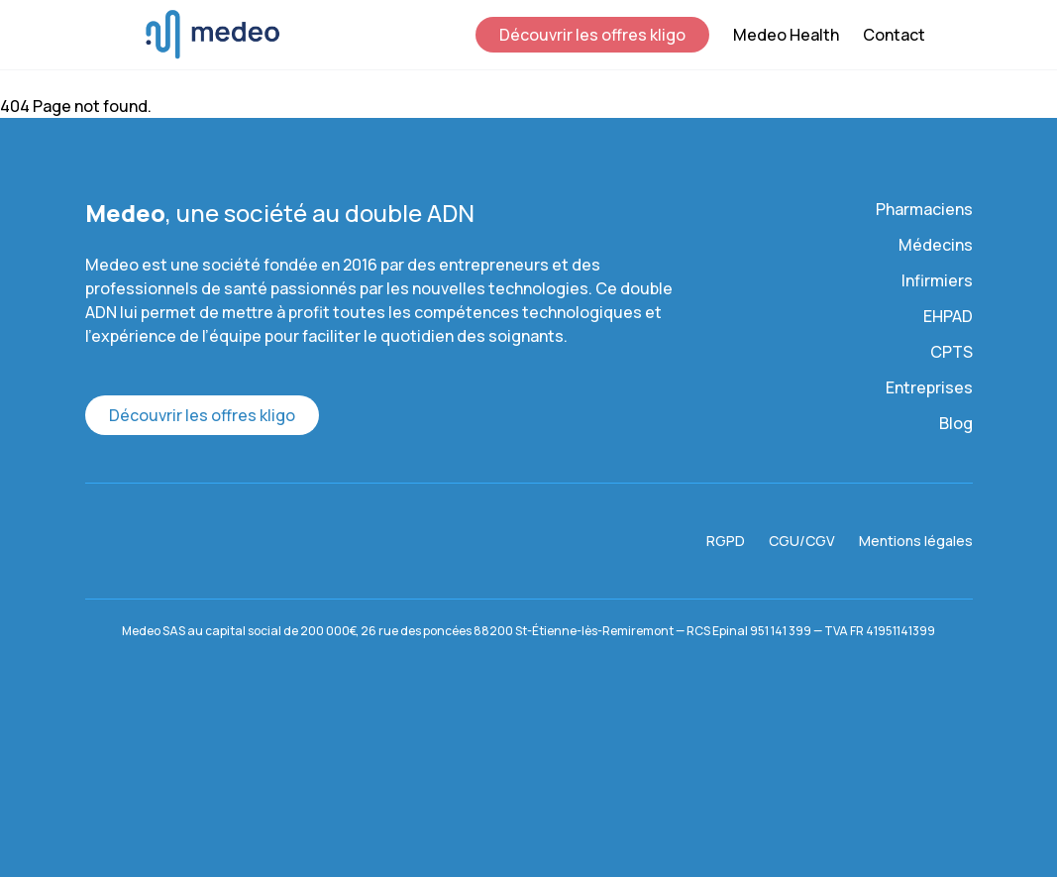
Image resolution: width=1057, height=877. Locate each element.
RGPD (725, 540)
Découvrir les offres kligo (592, 35)
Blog (956, 423)
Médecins (935, 245)
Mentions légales (916, 540)
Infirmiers (937, 280)
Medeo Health (786, 35)
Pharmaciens (924, 209)
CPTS (951, 352)
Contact (894, 35)
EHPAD (948, 316)
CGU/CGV (802, 540)
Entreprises (929, 387)
